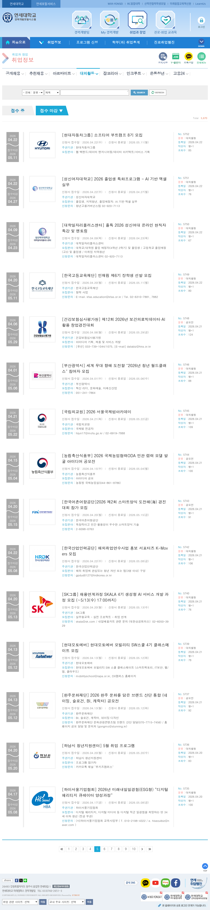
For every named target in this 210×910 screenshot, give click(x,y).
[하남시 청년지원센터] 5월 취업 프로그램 (98, 745)
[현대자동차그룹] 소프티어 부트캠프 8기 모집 (102, 135)
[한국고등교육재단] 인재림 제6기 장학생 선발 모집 (107, 275)
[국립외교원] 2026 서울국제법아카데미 (96, 411)
